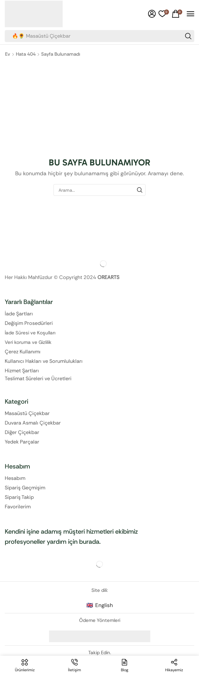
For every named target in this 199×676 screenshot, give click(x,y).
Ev (7, 54)
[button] (152, 14)
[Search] (188, 36)
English (104, 605)
